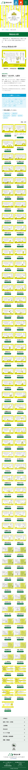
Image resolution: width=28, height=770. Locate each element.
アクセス (14, 758)
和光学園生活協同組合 (8, 765)
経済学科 (20, 115)
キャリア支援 (6, 732)
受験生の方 (16, 2)
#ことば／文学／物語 (8, 101)
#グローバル (22, 99)
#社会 (9, 105)
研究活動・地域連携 (8, 736)
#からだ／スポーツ (7, 103)
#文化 (15, 99)
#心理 (5, 105)
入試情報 (5, 725)
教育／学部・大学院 (8, 722)
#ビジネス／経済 (18, 103)
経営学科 (5, 117)
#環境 (14, 105)
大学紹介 (7, 29)
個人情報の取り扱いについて (20, 762)
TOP (3, 29)
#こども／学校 (18, 101)
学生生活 (5, 729)
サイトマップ (20, 765)
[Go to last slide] (2, 58)
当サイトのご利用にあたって (8, 762)
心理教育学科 (6, 113)
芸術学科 (14, 115)
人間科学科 (14, 113)
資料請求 (20, 2)
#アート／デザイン (7, 99)
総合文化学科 (6, 115)
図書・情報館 (6, 740)
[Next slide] (26, 58)
